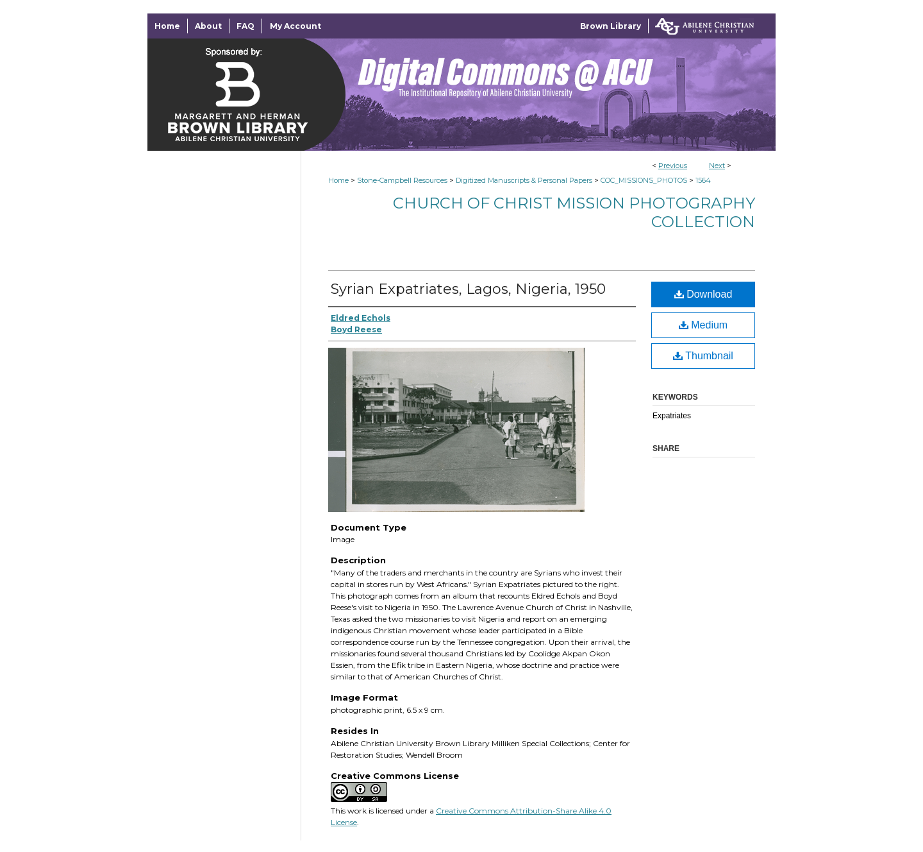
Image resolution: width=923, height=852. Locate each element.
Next (717, 165)
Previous (672, 165)
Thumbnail (703, 355)
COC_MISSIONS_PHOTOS (644, 180)
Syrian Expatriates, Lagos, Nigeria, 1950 (468, 289)
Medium (703, 325)
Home (338, 180)
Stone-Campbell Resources (402, 180)
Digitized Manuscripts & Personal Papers (524, 180)
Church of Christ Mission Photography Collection (574, 212)
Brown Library (610, 26)
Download (703, 294)
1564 (703, 180)
